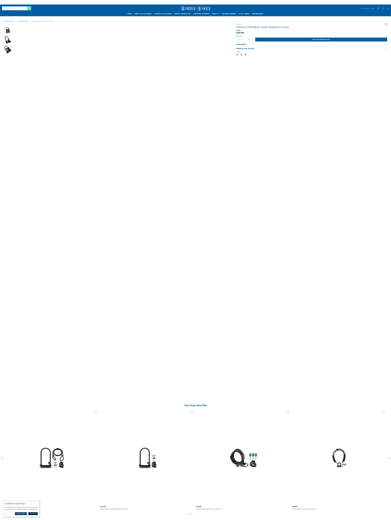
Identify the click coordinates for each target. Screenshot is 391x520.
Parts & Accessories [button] (143, 14)
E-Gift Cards (244, 14)
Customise (33, 513)
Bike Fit (215, 14)
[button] (383, 8)
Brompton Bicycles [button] (182, 14)
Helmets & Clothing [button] (163, 14)
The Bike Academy (229, 14)
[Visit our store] (378, 8)
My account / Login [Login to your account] (367, 8)
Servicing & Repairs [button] (201, 14)
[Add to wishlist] (96, 412)
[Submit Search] (29, 8)
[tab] (190, 514)
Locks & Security (9, 21)
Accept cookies (21, 513)
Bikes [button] (130, 14)
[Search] (16, 8)
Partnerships (257, 14)
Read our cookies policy (29, 509)
